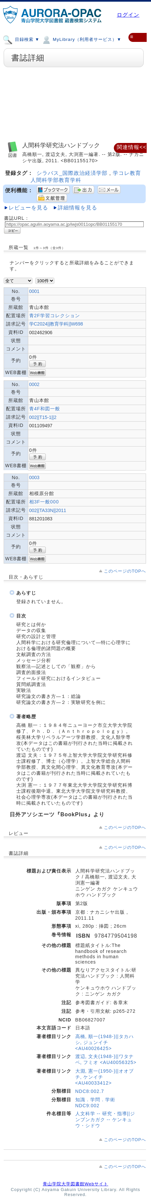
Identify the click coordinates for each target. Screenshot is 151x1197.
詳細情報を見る (77, 207)
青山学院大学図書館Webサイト (75, 1183)
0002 (34, 384)
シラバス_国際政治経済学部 (73, 173)
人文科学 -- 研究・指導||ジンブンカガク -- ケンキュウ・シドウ (105, 1119)
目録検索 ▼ (21, 39)
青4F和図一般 (44, 408)
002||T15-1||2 (42, 417)
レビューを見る (28, 207)
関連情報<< (131, 147)
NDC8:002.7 (89, 1091)
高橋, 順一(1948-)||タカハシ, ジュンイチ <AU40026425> (104, 1042)
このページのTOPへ (125, 571)
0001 (34, 291)
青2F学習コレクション (54, 315)
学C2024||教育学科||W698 (56, 324)
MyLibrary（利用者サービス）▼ (81, 39)
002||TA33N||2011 (47, 510)
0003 (34, 477)
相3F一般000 (44, 501)
